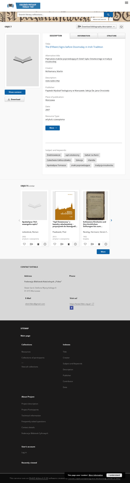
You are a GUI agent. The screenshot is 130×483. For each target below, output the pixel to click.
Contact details (28, 427)
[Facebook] (71, 308)
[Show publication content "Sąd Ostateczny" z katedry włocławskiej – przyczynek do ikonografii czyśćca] (68, 244)
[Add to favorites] (121, 27)
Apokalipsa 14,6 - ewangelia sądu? (30, 222)
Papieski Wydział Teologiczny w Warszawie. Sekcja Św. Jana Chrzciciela (77, 90)
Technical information (31, 415)
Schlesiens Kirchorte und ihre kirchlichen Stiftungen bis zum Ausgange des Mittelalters (95, 223)
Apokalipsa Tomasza (56, 165)
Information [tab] (83, 36)
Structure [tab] (111, 36)
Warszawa (50, 100)
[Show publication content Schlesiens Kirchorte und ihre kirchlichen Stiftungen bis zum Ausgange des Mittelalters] (99, 244)
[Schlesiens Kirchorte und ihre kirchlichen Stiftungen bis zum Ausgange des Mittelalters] (95, 205)
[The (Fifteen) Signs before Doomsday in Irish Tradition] (22, 60)
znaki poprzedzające (80, 165)
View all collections (30, 366)
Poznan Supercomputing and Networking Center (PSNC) (94, 478)
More (103, 251)
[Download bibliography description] (31, 244)
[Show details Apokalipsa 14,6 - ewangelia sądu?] (44, 244)
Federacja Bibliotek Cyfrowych (35, 433)
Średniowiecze (53, 155)
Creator (66, 357)
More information (96, 475)
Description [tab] (56, 36)
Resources (26, 351)
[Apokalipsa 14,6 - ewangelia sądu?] (34, 205)
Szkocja (79, 160)
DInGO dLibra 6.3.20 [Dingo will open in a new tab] (38, 478)
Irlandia (91, 160)
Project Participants (30, 409)
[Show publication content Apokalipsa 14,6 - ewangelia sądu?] (38, 244)
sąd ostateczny (72, 155)
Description (68, 369)
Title (65, 351)
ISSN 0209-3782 (52, 81)
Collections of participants (33, 357)
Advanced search (99, 19)
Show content (15, 92)
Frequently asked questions (34, 421)
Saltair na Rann (92, 155)
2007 (47, 109)
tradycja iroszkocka (104, 165)
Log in (24, 452)
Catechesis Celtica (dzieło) (59, 160)
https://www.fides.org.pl (82, 303)
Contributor (68, 381)
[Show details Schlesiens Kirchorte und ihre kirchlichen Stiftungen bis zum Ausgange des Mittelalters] (105, 244)
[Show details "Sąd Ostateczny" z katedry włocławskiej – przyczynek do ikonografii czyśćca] (75, 244)
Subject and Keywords (72, 363)
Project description (30, 403)
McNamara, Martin (54, 71)
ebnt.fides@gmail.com (35, 303)
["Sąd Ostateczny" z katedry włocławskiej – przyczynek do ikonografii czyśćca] (65, 205)
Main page (25, 335)
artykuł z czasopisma (55, 119)
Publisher (67, 375)
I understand (114, 475)
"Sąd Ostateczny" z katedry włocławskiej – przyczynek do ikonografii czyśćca (64, 223)
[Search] (108, 14)
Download (13, 99)
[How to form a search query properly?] (111, 19)
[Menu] (126, 2)
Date (65, 387)
